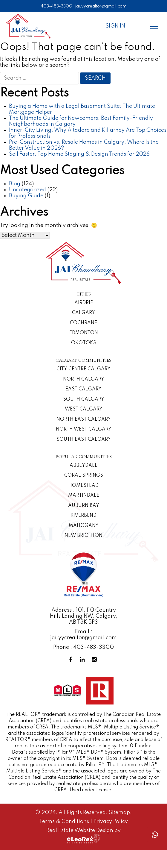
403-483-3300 (56, 6)
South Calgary (83, 399)
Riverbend (83, 515)
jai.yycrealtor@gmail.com (100, 6)
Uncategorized (27, 190)
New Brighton (83, 535)
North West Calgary (83, 429)
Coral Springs (83, 475)
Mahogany (84, 525)
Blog (14, 184)
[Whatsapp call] (154, 835)
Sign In (115, 26)
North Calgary (83, 379)
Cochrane (83, 323)
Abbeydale (83, 465)
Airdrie (83, 303)
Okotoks (83, 343)
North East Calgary (83, 419)
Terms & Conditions (64, 821)
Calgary (83, 312)
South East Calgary (83, 439)
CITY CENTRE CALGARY (83, 369)
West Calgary (83, 409)
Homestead (83, 485)
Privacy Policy (111, 821)
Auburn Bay (83, 505)
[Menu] (154, 26)
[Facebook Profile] (72, 660)
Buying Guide (26, 196)
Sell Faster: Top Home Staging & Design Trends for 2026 (79, 154)
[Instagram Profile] (96, 660)
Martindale (83, 495)
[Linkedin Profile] (84, 660)
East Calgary (83, 389)
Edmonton (83, 333)
